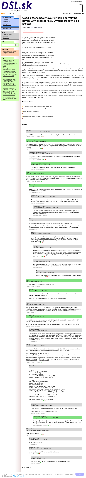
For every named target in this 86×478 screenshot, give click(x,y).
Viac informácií (18, 476)
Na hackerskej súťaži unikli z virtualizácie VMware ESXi (9, 72)
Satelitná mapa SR (7, 28)
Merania (10, 34)
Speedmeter (5, 34)
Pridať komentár (26, 467)
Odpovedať (28, 136)
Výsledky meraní (7, 24)
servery (35, 27)
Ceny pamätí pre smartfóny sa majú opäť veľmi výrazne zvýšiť (10, 64)
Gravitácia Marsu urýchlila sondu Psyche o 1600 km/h (33, 104)
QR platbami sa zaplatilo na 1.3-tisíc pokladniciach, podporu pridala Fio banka (37, 106)
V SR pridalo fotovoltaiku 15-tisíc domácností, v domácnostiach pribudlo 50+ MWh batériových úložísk (10, 93)
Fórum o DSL (6, 23)
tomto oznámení (33, 49)
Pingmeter (5, 36)
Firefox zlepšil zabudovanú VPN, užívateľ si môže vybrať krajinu (10, 98)
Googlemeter (6, 37)
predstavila (30, 69)
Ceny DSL (5, 19)
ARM (28, 27)
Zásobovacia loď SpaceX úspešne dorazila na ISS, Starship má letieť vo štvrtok (9, 88)
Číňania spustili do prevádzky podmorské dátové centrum (9, 68)
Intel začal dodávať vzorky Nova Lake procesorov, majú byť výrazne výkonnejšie (9, 80)
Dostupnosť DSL (7, 21)
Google (40, 27)
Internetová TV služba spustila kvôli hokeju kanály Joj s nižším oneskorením (10, 76)
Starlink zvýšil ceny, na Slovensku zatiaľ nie (8, 61)
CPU (32, 27)
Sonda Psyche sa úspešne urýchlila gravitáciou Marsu (9, 84)
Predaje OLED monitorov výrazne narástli (30, 111)
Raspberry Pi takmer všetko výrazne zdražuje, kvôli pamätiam (9, 52)
